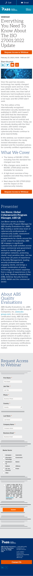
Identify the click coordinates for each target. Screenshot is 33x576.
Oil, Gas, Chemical (7, 469)
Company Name (8, 424)
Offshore (18, 466)
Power (17, 468)
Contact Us (16, 562)
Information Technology (8, 458)
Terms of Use (20, 556)
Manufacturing (8, 462)
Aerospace (8, 455)
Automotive (19, 455)
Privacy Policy (20, 553)
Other (6, 473)
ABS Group (19, 557)
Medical (7, 466)
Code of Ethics (20, 552)
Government (19, 457)
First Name (7, 378)
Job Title (6, 386)
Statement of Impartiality (23, 554)
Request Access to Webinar (16, 52)
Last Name (6, 416)
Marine (17, 462)
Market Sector (7, 450)
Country (6, 403)
